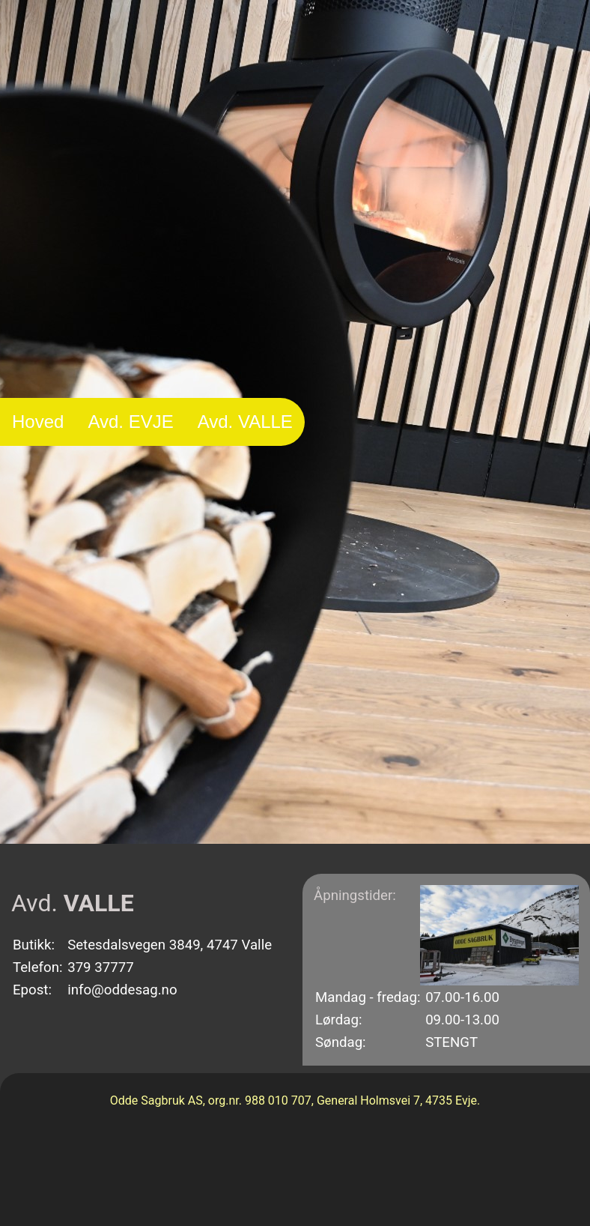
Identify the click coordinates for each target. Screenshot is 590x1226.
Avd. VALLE (245, 421)
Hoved (38, 421)
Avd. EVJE (130, 421)
